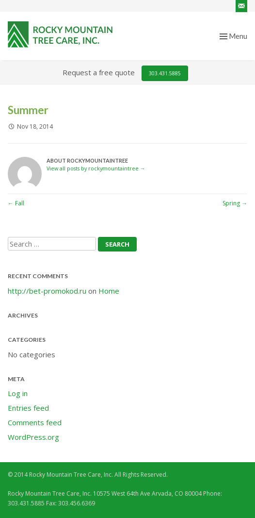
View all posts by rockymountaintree (96, 168)
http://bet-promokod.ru (47, 291)
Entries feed (28, 408)
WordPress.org (33, 437)
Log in (18, 393)
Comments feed (35, 422)
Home (108, 291)
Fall (16, 203)
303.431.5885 (165, 73)
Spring (235, 203)
